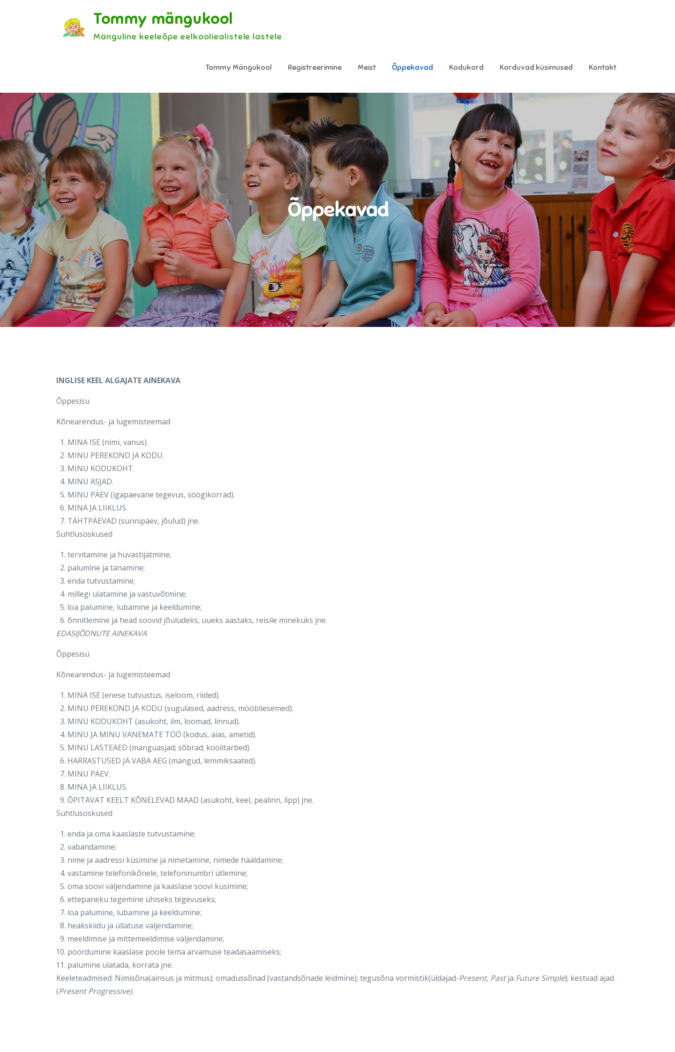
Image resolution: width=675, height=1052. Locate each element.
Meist (367, 67)
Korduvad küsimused (536, 67)
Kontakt (602, 67)
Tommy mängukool (163, 18)
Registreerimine (315, 67)
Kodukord (466, 67)
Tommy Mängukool (238, 67)
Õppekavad (412, 67)
